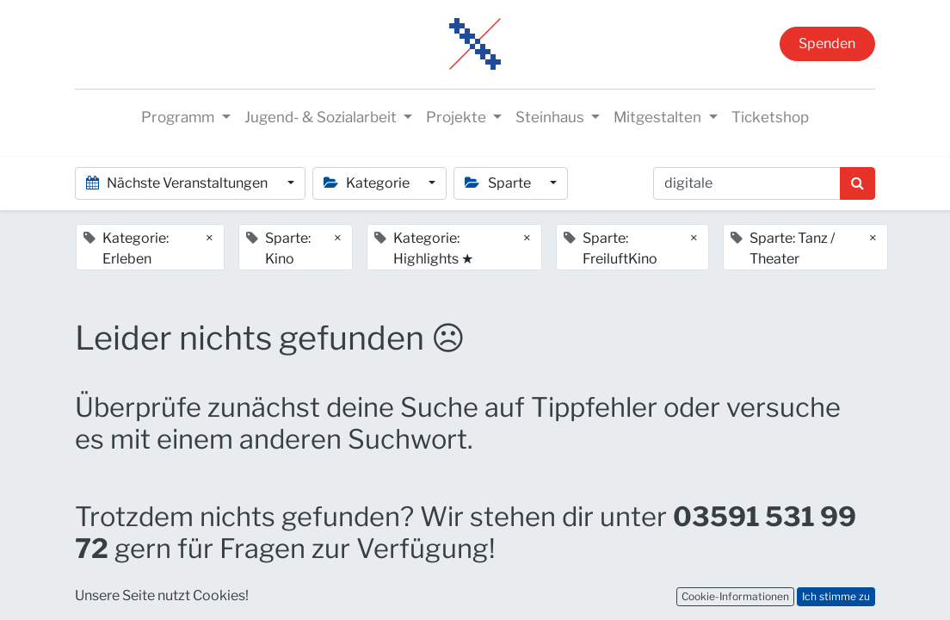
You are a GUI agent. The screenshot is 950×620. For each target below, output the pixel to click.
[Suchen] (857, 183)
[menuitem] (770, 118)
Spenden (827, 43)
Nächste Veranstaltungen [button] (178, 183)
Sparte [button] (499, 183)
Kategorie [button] (368, 183)
